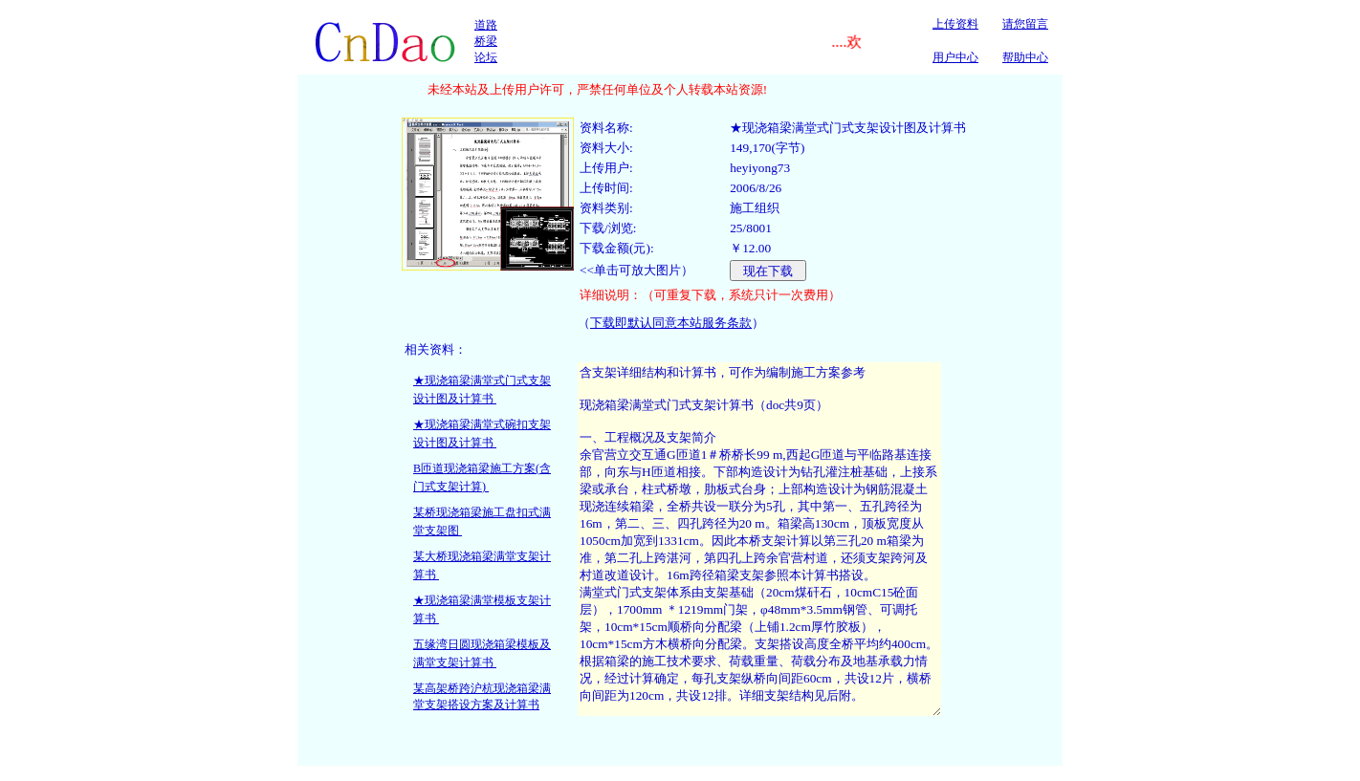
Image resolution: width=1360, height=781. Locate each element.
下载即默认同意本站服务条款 (671, 322)
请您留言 (1025, 24)
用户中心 (955, 57)
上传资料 (955, 24)
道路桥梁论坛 (485, 41)
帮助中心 (1025, 57)
